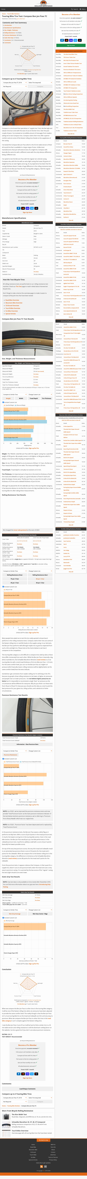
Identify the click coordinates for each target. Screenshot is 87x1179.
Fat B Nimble (67, 565)
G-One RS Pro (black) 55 (70, 481)
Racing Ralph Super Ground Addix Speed (71, 462)
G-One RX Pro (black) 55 (70, 478)
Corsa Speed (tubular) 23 (70, 311)
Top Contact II (67, 193)
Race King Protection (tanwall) (72, 498)
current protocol (22, 541)
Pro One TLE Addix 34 (69, 365)
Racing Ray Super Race (70, 475)
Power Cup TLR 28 (68, 289)
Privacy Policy (53, 1160)
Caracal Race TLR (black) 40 (71, 357)
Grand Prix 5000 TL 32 (69, 390)
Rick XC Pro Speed (68, 457)
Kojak (65, 205)
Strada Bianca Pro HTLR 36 (71, 381)
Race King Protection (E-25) (71, 449)
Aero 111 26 (67, 301)
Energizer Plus (67, 180)
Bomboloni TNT (68, 559)
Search (75, 9)
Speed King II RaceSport (70, 466)
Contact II (66, 199)
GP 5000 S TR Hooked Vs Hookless (72, 78)
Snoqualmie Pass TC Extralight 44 (72, 334)
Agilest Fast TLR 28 (69, 283)
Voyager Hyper (68, 153)
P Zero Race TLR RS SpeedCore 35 (73, 342)
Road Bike (33, 1147)
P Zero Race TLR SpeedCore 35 (72, 408)
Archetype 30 (67, 250)
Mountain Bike (33, 1149)
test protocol (37, 541)
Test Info (53, 1147)
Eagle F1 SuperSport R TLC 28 (71, 286)
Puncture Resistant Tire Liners (72, 69)
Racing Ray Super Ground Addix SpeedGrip (72, 489)
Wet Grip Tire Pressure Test (71, 60)
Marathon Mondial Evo (70, 214)
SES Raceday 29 (68, 262)
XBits (44, 1170)
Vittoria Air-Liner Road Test (71, 103)
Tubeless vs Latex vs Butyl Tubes (72, 124)
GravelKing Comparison (71, 106)
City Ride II (66, 208)
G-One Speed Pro (68, 426)
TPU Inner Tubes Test (69, 57)
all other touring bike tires (34, 69)
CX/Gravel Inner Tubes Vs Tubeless (73, 75)
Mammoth (66, 562)
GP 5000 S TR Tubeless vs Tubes (72, 85)
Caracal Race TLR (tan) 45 (70, 372)
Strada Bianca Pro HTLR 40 (71, 351)
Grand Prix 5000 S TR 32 (70, 327)
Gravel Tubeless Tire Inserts (71, 66)
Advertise (53, 1155)
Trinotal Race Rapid (69, 522)
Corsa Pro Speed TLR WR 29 (71, 238)
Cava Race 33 (67, 354)
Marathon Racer (68, 202)
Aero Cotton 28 (68, 314)
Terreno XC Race (68, 469)
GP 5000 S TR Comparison (70, 88)
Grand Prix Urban (68, 147)
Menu (84, 9)
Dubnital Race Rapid (69, 484)
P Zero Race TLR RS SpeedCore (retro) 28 (72, 273)
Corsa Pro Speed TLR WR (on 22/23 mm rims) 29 (71, 243)
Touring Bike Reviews (13, 1106)
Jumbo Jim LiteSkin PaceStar (71, 535)
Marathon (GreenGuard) (70, 177)
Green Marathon (68, 189)
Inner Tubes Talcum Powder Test (73, 63)
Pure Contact (67, 183)
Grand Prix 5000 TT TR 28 (70, 253)
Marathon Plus (68, 211)
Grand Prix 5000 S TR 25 (70, 280)
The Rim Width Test (69, 109)
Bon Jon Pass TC (68, 144)
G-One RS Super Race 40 (70, 393)
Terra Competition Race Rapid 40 (72, 404)
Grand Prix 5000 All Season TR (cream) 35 (72, 361)
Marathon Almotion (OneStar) (72, 150)
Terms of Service (53, 1157)
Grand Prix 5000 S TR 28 (70, 268)
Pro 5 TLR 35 (67, 345)
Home (3, 9)
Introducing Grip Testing (70, 100)
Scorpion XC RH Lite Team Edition (71, 436)
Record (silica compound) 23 (71, 308)
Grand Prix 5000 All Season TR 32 (72, 399)
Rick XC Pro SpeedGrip (70, 472)
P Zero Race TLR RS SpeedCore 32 (73, 330)
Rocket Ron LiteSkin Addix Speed (73, 440)
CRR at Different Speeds (70, 97)
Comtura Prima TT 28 (69, 265)
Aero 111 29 (67, 292)
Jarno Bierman (21, 19)
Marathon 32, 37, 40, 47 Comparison (73, 127)
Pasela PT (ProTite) (69, 171)
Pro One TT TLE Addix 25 (70, 259)
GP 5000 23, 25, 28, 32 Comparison (72, 118)
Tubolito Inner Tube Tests (71, 112)
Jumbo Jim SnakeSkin (69, 538)
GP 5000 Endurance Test (70, 115)
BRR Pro (53, 1144)
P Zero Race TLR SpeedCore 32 (72, 384)
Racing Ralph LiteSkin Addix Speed (71, 494)
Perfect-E (66, 217)
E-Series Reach (68, 186)
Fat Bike (33, 1157)
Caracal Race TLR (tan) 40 (70, 339)
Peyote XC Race (68, 510)
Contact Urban (68, 156)
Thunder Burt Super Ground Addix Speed (71, 430)
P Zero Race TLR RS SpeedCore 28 (72, 295)
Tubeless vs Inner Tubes (70, 130)
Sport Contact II (68, 174)
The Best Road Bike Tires (70, 54)
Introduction (8, 25)
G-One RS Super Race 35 (70, 378)
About (53, 1149)
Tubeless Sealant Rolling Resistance (73, 121)
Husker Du (66, 553)
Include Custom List (10, 402)
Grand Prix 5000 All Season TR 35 (72, 369)
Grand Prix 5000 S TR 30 (70, 277)
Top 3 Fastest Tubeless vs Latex (72, 91)
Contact (53, 1152)
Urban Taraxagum (69, 196)
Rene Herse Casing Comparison (73, 94)
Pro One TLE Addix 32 (69, 387)
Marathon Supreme (69, 162)
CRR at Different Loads (70, 82)
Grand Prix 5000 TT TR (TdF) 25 (72, 256)
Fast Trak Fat (67, 541)
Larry (65, 547)
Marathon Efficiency (69, 159)
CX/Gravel (33, 1152)
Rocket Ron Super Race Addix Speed (72, 506)
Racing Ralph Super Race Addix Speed (72, 517)
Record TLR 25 (67, 247)
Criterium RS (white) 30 (70, 298)
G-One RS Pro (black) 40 (70, 375)
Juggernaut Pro (68, 568)
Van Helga (66, 550)
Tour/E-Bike (33, 1155)
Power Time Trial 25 (69, 305)
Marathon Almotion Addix (71, 165)
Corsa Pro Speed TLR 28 (70, 235)
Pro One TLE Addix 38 (69, 348)
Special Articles (33, 1160)
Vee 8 (65, 544)
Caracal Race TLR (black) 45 (71, 396)
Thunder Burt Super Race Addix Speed (72, 445)
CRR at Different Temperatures (72, 72)
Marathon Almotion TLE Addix (72, 168)
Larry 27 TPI (67, 556)
